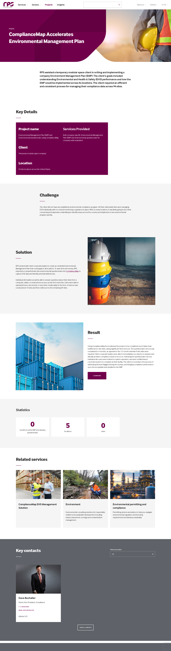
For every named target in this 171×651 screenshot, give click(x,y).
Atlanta (21, 616)
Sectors (36, 4)
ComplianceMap (72, 271)
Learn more (97, 375)
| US (25, 616)
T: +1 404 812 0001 (24, 606)
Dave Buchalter (27, 598)
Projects (49, 4)
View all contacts (86, 627)
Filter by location (116, 549)
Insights (61, 4)
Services (22, 4)
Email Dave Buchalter (26, 610)
